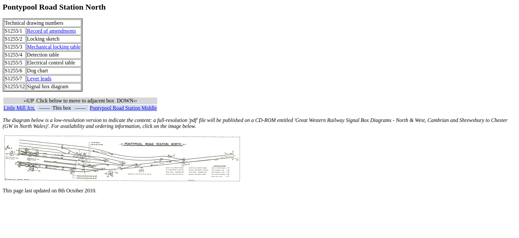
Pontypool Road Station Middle (123, 108)
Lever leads (39, 78)
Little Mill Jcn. (19, 108)
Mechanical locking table (53, 47)
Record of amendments (51, 31)
